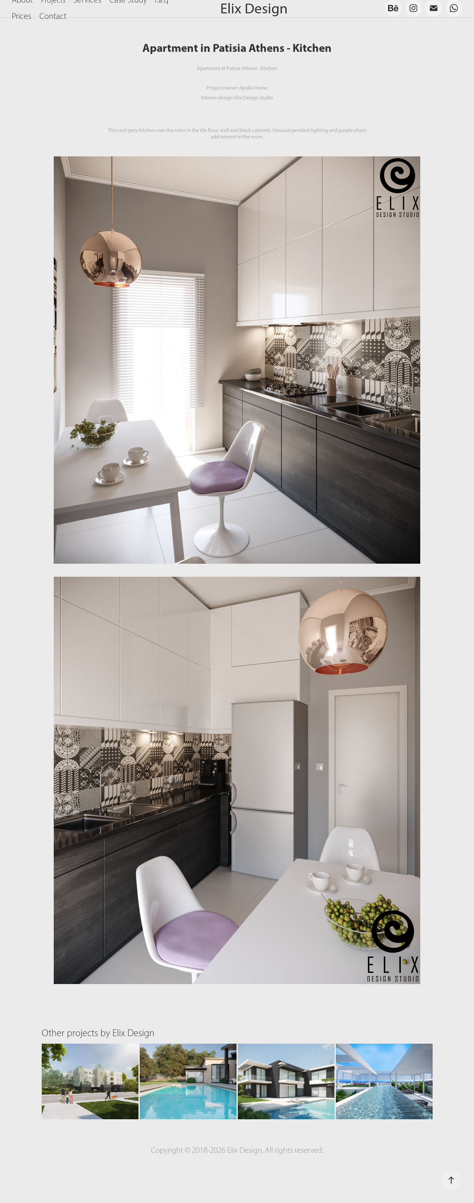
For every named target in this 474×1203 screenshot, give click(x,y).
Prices (21, 16)
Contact (52, 16)
